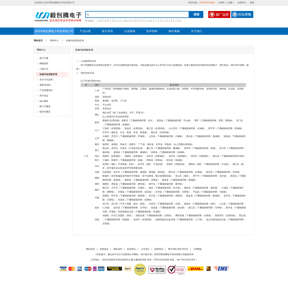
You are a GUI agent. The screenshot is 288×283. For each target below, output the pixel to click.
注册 (230, 2)
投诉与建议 (45, 111)
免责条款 (104, 249)
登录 (222, 2)
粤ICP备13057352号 (178, 249)
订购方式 (43, 69)
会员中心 (241, 2)
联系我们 (131, 249)
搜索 (196, 14)
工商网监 (197, 249)
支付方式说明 (46, 79)
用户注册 (43, 58)
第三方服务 (45, 106)
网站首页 (38, 40)
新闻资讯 (158, 249)
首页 (252, 2)
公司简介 (145, 249)
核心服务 (43, 101)
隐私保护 (118, 249)
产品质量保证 (46, 90)
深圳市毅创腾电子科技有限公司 (54, 31)
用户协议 (43, 95)
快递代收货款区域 (48, 74)
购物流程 (43, 63)
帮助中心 (54, 40)
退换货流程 (45, 85)
